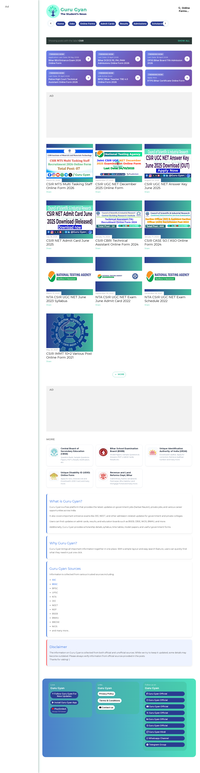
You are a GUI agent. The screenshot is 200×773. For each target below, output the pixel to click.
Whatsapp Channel (157, 738)
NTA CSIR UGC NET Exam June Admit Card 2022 (115, 299)
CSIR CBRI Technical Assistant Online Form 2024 (117, 242)
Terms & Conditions (109, 700)
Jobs (72, 24)
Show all (184, 41)
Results (124, 24)
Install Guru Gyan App (64, 702)
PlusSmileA (59, 710)
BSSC (55, 584)
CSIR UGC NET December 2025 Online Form (115, 186)
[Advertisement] (119, 118)
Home (60, 24)
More (119, 374)
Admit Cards (107, 24)
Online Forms (87, 24)
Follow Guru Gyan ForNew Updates (64, 695)
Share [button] (48, 192)
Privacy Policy (106, 694)
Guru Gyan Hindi (156, 732)
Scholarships (159, 24)
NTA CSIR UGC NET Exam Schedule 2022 (165, 299)
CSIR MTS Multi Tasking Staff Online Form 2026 (69, 186)
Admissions (140, 24)
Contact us (106, 707)
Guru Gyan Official (156, 694)
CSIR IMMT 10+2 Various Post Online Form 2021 (69, 355)
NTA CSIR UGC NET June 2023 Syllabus (66, 299)
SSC (54, 580)
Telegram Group (156, 744)
